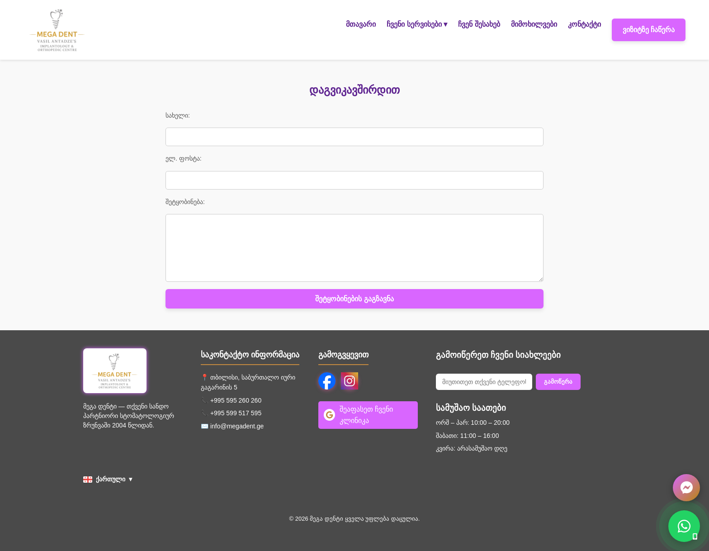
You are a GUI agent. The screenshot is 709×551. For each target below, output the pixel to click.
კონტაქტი (584, 24)
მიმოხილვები (534, 24)
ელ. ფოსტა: (183, 158)
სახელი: (177, 115)
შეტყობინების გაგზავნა (354, 299)
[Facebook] (327, 381)
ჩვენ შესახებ (479, 24)
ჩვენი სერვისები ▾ (417, 24)
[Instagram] (349, 381)
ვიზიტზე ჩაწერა (649, 29)
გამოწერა (558, 381)
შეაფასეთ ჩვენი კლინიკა (358, 415)
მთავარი (361, 24)
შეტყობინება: (185, 201)
